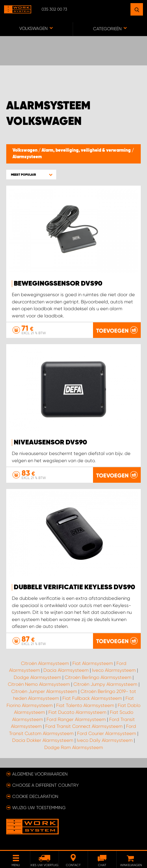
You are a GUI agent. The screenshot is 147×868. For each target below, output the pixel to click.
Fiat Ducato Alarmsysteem (77, 712)
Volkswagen (25, 150)
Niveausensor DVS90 (50, 442)
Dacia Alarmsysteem (66, 670)
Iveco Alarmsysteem (114, 670)
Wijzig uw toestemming (39, 807)
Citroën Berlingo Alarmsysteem (98, 677)
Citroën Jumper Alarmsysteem (44, 691)
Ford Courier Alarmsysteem (106, 733)
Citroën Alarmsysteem (45, 663)
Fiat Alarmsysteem (92, 663)
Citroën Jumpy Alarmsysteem (105, 684)
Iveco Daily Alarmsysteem (105, 740)
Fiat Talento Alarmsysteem (85, 705)
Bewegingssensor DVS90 (58, 283)
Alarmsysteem (27, 157)
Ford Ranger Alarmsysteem (76, 719)
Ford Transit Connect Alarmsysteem (84, 726)
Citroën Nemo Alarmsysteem (39, 684)
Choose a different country (45, 785)
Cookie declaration (35, 796)
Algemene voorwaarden (40, 773)
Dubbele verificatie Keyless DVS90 (74, 587)
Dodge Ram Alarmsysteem (73, 747)
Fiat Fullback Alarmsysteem (92, 698)
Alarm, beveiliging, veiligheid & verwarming (87, 150)
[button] (31, 174)
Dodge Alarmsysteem (37, 677)
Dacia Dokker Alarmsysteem (42, 740)
